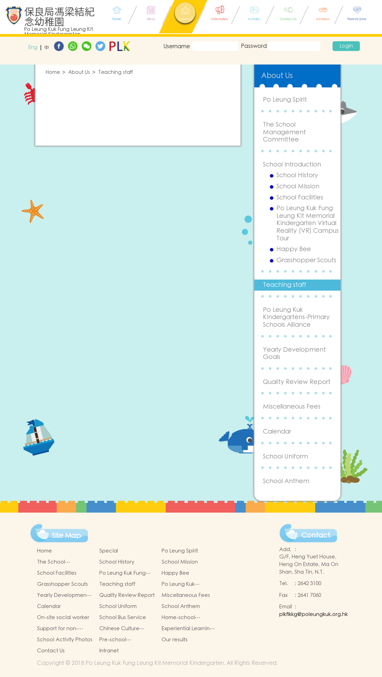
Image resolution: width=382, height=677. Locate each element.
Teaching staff (115, 73)
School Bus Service (122, 617)
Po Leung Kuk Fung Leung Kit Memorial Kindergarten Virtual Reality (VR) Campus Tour (307, 223)
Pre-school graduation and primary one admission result (127, 640)
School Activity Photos (64, 639)
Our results (175, 639)
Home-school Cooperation (178, 618)
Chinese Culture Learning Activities (121, 629)
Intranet (109, 650)
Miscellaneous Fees (291, 406)
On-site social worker (63, 617)
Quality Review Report (296, 382)
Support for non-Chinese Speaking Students (59, 629)
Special (108, 551)
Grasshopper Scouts (306, 260)
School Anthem (286, 481)
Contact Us (51, 650)
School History (297, 175)
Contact (315, 535)
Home (53, 73)
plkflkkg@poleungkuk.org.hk (313, 614)
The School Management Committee (284, 132)
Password (253, 46)
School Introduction (292, 164)
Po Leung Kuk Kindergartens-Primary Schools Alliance (296, 317)
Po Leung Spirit (285, 99)
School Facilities (299, 198)
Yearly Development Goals (294, 353)
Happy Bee (293, 249)
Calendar (277, 431)
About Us (79, 73)
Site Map (66, 536)
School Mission (297, 186)
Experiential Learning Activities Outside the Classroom (188, 629)
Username (176, 46)
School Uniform (285, 456)
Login (346, 46)
